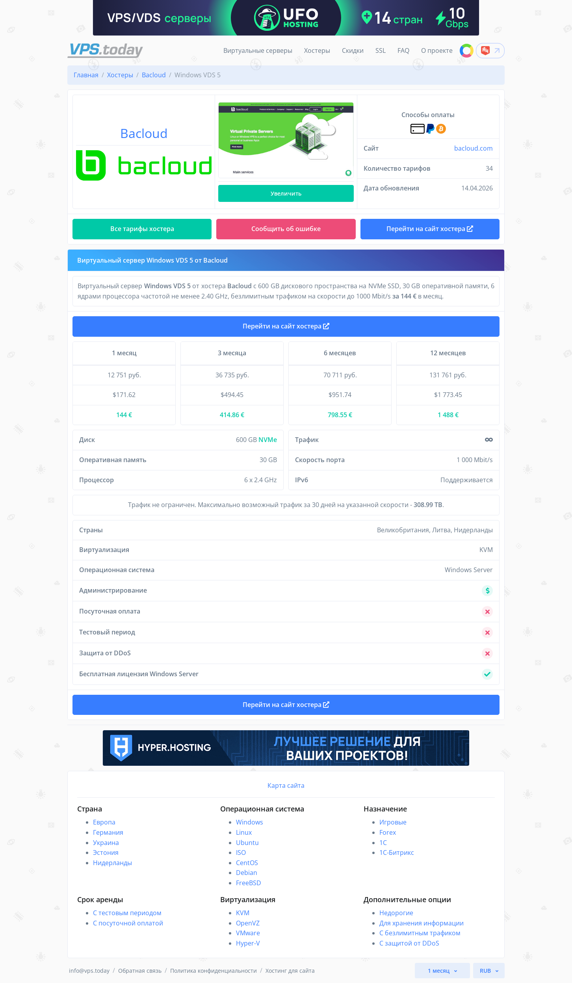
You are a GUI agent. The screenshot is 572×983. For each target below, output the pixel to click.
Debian (246, 872)
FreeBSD (248, 883)
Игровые (393, 822)
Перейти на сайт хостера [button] (429, 228)
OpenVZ (248, 923)
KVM (242, 912)
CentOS (247, 862)
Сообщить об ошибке (286, 228)
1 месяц (439, 970)
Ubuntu (247, 842)
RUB (486, 970)
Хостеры (317, 50)
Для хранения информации (421, 923)
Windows (249, 822)
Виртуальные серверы (257, 50)
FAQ (403, 50)
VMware (248, 933)
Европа (104, 822)
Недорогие (396, 912)
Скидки (353, 50)
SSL (380, 50)
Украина (106, 842)
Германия (108, 832)
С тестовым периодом (127, 912)
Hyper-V (248, 943)
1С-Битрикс (396, 852)
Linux (244, 832)
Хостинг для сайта (290, 970)
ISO (241, 852)
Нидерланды (112, 862)
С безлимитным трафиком (420, 933)
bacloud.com (473, 148)
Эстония (106, 852)
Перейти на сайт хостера (286, 326)
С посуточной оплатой (128, 923)
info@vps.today (89, 970)
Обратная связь (140, 970)
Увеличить (286, 193)
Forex (387, 832)
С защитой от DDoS (409, 943)
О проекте (437, 50)
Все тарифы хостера (142, 228)
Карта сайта (286, 785)
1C (383, 842)
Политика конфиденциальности (213, 970)
